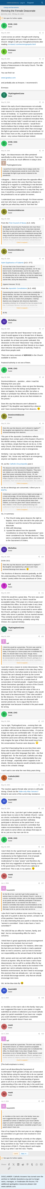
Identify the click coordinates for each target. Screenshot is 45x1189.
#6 (43, 259)
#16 (42, 847)
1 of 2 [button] (16, 1154)
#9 (43, 423)
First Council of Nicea (17, 223)
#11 (42, 593)
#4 (43, 150)
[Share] (39, 33)
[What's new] (37, 2)
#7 (43, 329)
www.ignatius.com (8, 78)
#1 (43, 33)
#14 (42, 785)
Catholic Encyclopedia (18, 464)
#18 (42, 998)
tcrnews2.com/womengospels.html (22, 44)
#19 (42, 1034)
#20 (42, 1101)
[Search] (42, 2)
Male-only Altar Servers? (28, 791)
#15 (42, 808)
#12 (42, 636)
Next (24, 1154)
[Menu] (3, 2)
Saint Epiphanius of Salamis (12, 263)
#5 (43, 219)
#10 (42, 557)
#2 (43, 59)
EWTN (3, 490)
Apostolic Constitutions (18, 288)
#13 (42, 721)
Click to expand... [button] (23, 242)
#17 (42, 883)
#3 (43, 102)
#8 (43, 377)
